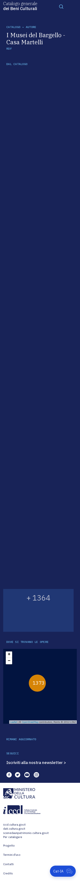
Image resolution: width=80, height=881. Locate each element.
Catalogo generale (20, 6)
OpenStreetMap (30, 722)
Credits (8, 873)
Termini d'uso (11, 855)
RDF (9, 48)
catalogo (13, 27)
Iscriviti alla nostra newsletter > (36, 762)
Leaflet (13, 722)
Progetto (9, 845)
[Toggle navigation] (61, 6)
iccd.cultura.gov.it (14, 824)
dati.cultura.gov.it (14, 829)
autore (31, 27)
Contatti (8, 864)
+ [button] (9, 654)
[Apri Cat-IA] (63, 871)
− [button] (9, 661)
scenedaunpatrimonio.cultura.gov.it (26, 833)
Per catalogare (12, 837)
